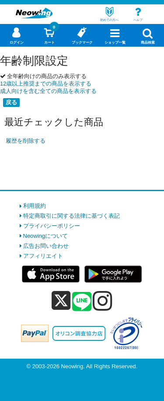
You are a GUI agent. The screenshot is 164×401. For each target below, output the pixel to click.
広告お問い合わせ (46, 246)
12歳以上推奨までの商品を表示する (45, 83)
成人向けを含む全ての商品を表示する (48, 91)
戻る (11, 102)
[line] (81, 302)
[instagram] (102, 300)
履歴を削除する (25, 140)
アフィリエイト (43, 256)
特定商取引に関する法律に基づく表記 (71, 215)
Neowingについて (45, 236)
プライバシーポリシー (51, 226)
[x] (61, 301)
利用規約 (34, 205)
